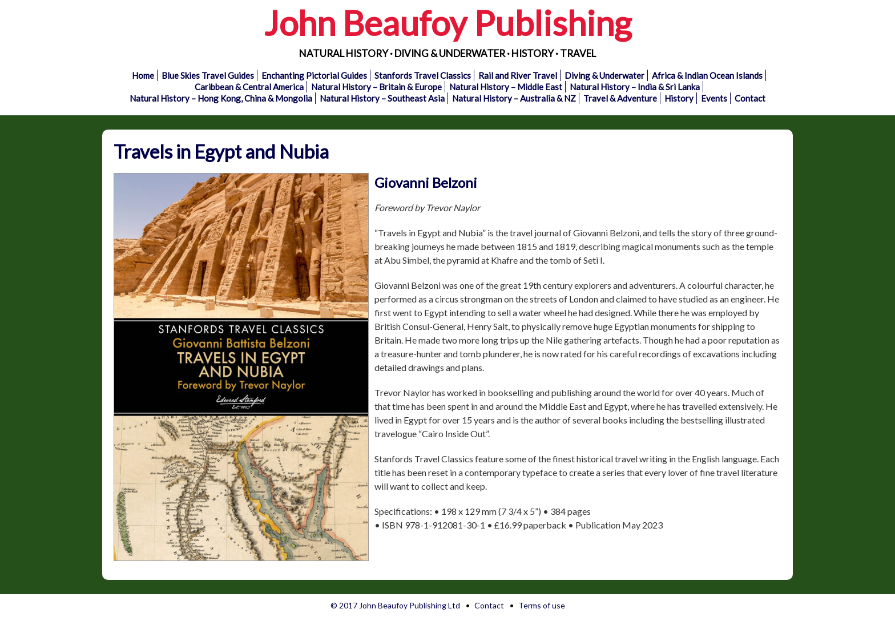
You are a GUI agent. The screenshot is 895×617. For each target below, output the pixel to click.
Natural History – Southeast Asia (382, 98)
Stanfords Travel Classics (422, 75)
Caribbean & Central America (249, 87)
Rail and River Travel (517, 75)
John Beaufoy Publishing (447, 22)
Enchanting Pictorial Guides (314, 75)
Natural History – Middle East (505, 87)
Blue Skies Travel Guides (208, 75)
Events (714, 98)
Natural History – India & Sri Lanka (635, 87)
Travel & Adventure (620, 98)
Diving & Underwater (604, 75)
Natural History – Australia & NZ (514, 98)
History (679, 98)
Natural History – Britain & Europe (376, 87)
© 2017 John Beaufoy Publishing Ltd (395, 605)
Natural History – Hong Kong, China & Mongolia (221, 98)
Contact (750, 98)
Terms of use (541, 605)
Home (143, 75)
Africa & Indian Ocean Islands (707, 75)
